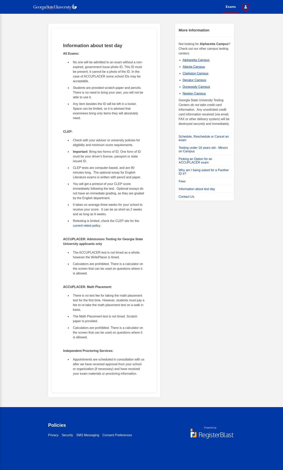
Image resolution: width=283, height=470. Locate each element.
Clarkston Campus (196, 73)
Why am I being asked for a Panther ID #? (204, 171)
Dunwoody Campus (196, 86)
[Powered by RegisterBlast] (210, 435)
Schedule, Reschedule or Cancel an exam (204, 138)
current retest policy (86, 225)
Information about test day (197, 189)
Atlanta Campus (194, 66)
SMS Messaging (87, 435)
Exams (231, 6)
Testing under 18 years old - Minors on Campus (203, 149)
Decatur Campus (194, 80)
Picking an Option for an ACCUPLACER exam (195, 160)
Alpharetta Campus (196, 60)
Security (67, 435)
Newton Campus (194, 93)
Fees (182, 181)
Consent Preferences (117, 435)
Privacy (53, 435)
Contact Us (186, 196)
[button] (246, 7)
